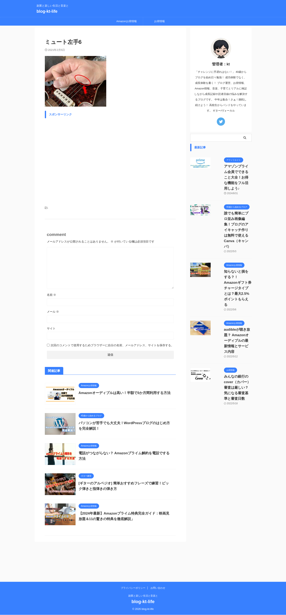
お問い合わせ (157, 588)
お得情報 (159, 21)
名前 (51, 294)
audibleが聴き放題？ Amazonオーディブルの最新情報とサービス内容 (232, 291)
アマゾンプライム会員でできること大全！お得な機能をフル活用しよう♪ (232, 172)
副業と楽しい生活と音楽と (143, 596)
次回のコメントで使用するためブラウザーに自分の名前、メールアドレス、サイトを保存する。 (112, 345)
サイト (51, 328)
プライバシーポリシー (133, 588)
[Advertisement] (110, 159)
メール (53, 311)
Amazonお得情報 (126, 21)
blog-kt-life (47, 11)
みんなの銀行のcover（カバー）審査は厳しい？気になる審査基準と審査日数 (232, 327)
